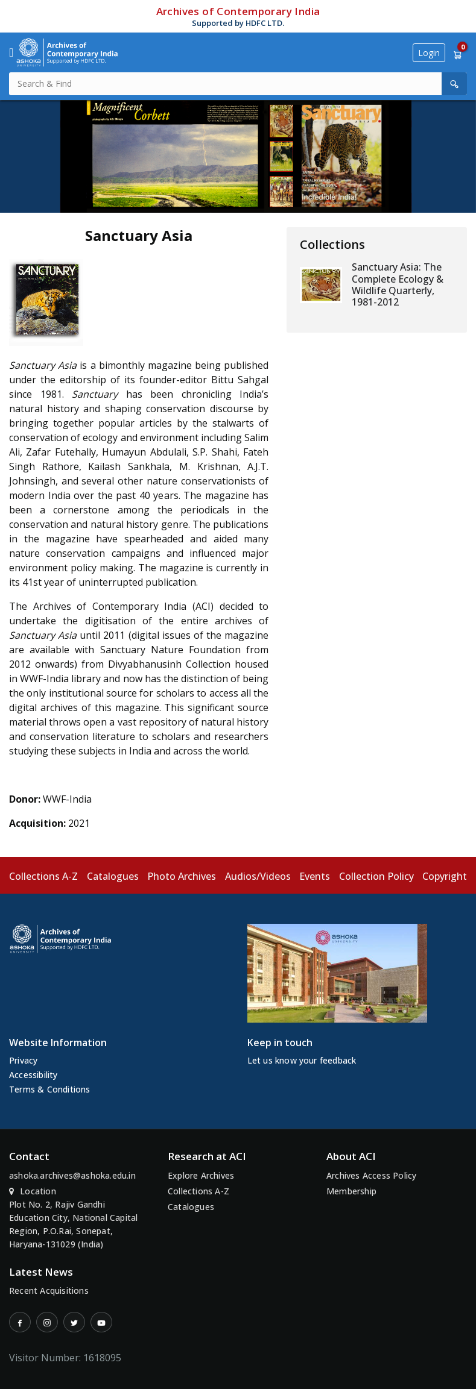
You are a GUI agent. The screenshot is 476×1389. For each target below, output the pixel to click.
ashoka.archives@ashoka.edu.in (72, 1175)
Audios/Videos (258, 876)
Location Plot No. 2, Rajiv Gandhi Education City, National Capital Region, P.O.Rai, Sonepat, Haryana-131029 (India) (73, 1217)
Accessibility (33, 1074)
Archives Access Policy (371, 1175)
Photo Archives (181, 876)
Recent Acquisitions (49, 1290)
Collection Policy (376, 876)
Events (314, 876)
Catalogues (113, 876)
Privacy (23, 1060)
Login (429, 52)
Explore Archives (201, 1175)
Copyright (444, 876)
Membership (351, 1191)
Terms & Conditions (49, 1089)
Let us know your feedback (302, 1060)
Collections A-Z (43, 876)
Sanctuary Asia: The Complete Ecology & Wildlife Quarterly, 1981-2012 (397, 284)
